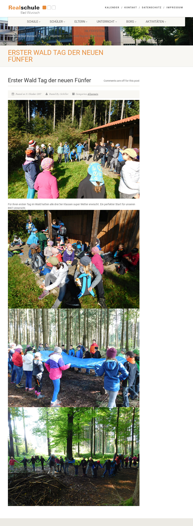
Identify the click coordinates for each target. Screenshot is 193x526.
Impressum (174, 7)
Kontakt (130, 7)
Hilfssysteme (97, 31)
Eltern (80, 21)
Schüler (57, 21)
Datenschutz (152, 7)
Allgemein (93, 94)
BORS (131, 21)
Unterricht (107, 21)
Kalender (112, 7)
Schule (33, 21)
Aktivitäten (156, 21)
